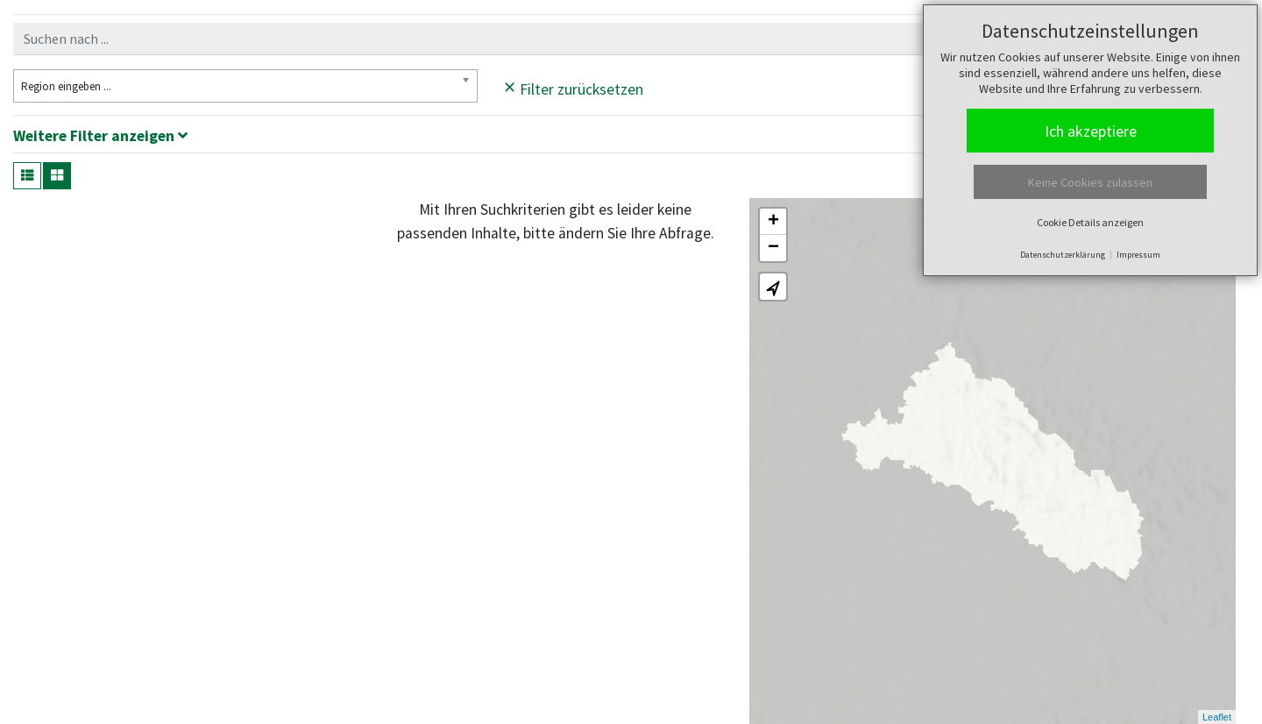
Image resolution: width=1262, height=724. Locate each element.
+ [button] (773, 222)
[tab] (631, 138)
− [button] (773, 248)
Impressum (1138, 254)
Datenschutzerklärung (1062, 254)
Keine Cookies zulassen (1090, 182)
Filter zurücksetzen (573, 86)
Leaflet (1216, 717)
